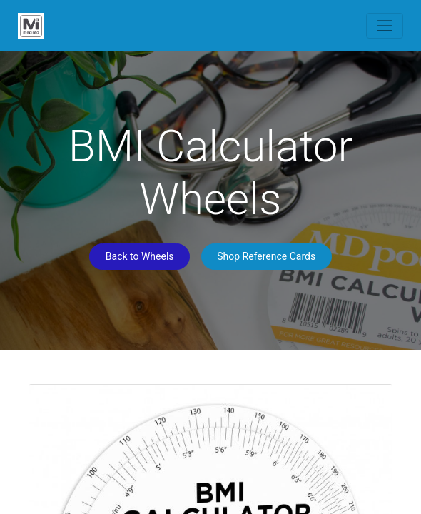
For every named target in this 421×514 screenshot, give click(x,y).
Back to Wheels (140, 256)
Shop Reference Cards (266, 256)
